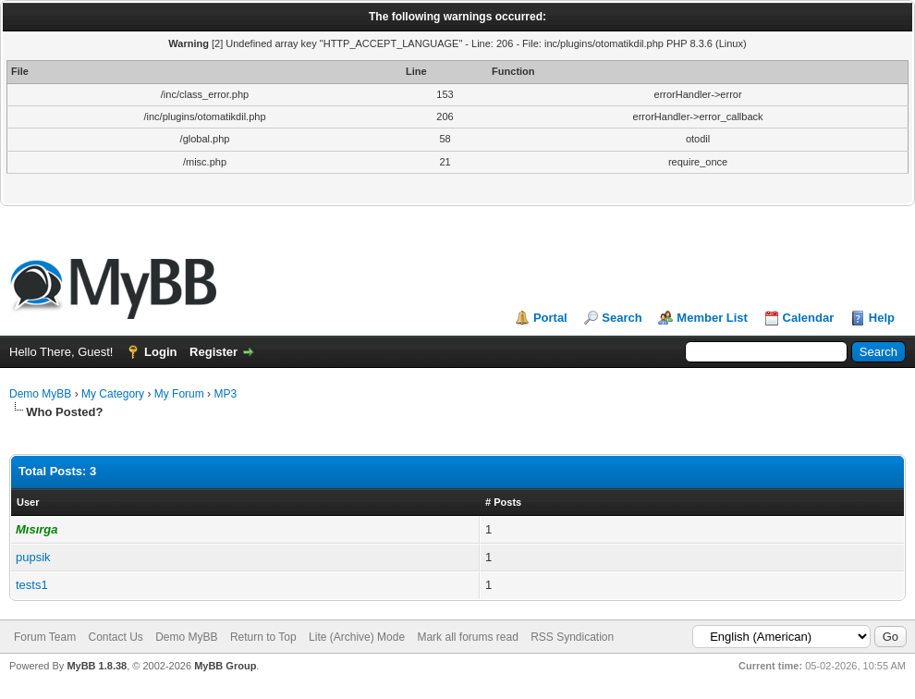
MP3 (225, 393)
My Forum (179, 393)
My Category (112, 393)
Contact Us (115, 637)
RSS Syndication (572, 637)
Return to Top (263, 637)
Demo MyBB (40, 393)
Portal (550, 318)
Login (160, 352)
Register (213, 352)
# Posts (503, 502)
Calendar (809, 318)
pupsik (33, 557)
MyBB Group (225, 665)
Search (621, 318)
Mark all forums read (467, 637)
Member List (712, 318)
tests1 (32, 585)
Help (882, 318)
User (28, 502)
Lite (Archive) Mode (357, 637)
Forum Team (45, 637)
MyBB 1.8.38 (97, 665)
